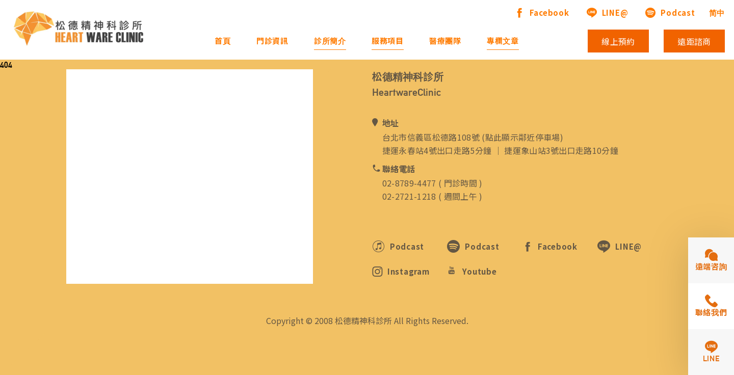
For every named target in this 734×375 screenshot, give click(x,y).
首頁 (223, 41)
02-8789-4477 (409, 183)
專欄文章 (503, 41)
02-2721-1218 (409, 196)
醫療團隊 (445, 41)
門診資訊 (272, 41)
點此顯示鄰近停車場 (522, 137)
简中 (717, 13)
